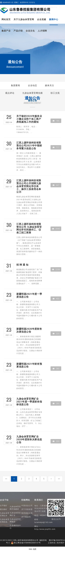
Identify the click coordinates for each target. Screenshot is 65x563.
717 (55, 147)
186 (55, 121)
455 (55, 299)
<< (6, 479)
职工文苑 (55, 93)
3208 (56, 269)
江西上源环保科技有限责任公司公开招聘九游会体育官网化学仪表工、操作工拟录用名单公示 (28, 186)
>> (59, 479)
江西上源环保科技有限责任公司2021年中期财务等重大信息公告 (29, 145)
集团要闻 (15, 85)
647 (55, 185)
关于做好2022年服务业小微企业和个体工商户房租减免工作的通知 (29, 119)
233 (55, 441)
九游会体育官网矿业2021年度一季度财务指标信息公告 (29, 401)
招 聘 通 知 (22, 264)
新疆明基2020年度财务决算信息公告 (29, 330)
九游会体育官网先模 (32, 93)
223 (55, 333)
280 (55, 368)
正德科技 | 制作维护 (56, 543)
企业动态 (32, 85)
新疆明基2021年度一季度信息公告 (29, 295)
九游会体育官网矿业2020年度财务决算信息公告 (29, 439)
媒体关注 (49, 85)
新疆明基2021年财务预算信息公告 (29, 365)
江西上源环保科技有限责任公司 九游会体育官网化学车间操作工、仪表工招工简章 (29, 228)
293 (55, 403)
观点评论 (9, 93)
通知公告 (32, 100)
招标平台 (53, 7)
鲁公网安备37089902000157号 (26, 543)
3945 (56, 229)
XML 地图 (32, 549)
